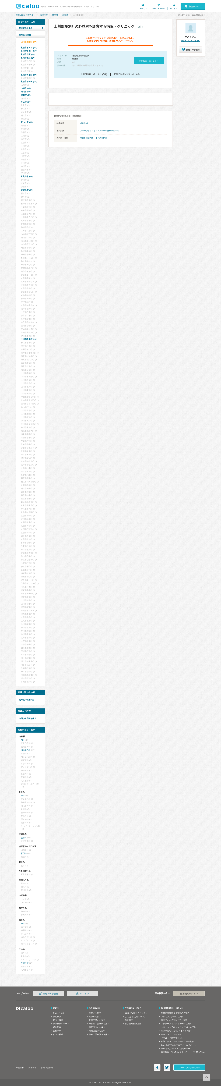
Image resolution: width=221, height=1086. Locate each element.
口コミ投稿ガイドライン (136, 1013)
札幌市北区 (28, 54)
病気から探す (95, 1013)
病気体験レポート (61, 1024)
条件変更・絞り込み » (149, 61)
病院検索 (44, 15)
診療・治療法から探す (99, 1034)
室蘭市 (26, 95)
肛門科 (24, 853)
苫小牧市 (27, 122)
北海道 (65, 15)
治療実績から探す (97, 1020)
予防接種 (25, 963)
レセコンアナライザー (171, 1034)
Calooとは (143, 8)
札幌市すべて (29, 48)
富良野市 (27, 176)
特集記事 (57, 1027)
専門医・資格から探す (99, 1024)
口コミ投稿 (58, 1034)
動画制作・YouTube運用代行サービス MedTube (183, 1052)
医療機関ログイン (189, 993)
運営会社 (20, 1067)
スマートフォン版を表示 (189, 1068)
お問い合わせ (47, 1067)
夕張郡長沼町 (29, 339)
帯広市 (26, 102)
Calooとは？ (59, 1013)
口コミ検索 (58, 1020)
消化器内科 (25, 750)
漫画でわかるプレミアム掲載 (174, 1020)
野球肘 (55, 15)
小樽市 (26, 88)
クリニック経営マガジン (172, 1038)
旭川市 (26, 92)
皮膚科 (24, 838)
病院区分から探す (97, 1031)
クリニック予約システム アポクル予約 (178, 1027)
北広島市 (27, 190)
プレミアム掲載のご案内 (172, 1017)
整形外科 (84, 123)
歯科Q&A (57, 1031)
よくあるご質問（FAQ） (136, 1017)
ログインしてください (190, 41)
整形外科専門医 (87, 138)
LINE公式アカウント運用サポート (176, 1049)
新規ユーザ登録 (158, 8)
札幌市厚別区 (29, 75)
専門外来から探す (97, 1027)
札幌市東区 (28, 58)
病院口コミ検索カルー (25, 15)
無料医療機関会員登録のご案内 (175, 1013)
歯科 (23, 923)
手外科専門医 (101, 138)
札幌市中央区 (29, 51)
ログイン (173, 8)
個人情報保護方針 (133, 1024)
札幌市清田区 (29, 81)
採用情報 (33, 1067)
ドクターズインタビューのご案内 (176, 1024)
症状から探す (95, 1017)
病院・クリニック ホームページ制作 (177, 1041)
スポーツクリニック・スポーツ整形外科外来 (99, 131)
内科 (23, 740)
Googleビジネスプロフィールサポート (178, 1045)
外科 (23, 795)
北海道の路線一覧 (26, 700)
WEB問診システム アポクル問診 (176, 1031)
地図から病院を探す (27, 718)
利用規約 (129, 1020)
